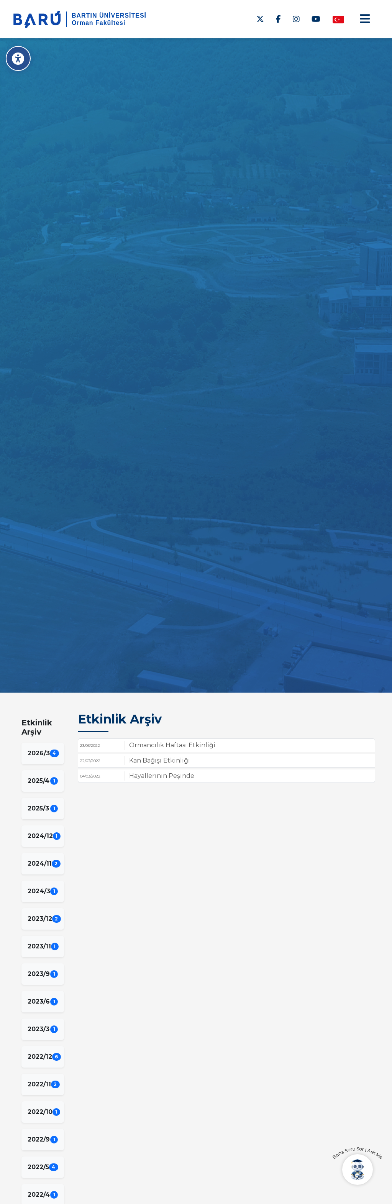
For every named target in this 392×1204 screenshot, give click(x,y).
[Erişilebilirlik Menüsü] (18, 58)
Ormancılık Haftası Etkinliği (172, 745)
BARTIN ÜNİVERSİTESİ (109, 15)
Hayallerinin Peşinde (161, 775)
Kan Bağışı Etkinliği (159, 760)
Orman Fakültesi (98, 23)
